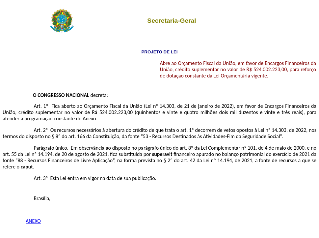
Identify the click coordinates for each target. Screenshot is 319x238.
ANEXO (33, 221)
